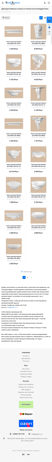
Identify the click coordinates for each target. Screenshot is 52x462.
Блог (26, 365)
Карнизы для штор (26, 397)
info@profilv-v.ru (12, 307)
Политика (26, 361)
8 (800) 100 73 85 (19, 434)
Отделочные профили (26, 384)
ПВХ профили (26, 389)
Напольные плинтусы (26, 387)
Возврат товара (26, 377)
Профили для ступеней (26, 392)
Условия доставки (26, 374)
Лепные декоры (26, 395)
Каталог (26, 381)
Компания (26, 352)
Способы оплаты (26, 371)
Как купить (26, 369)
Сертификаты (26, 358)
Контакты (26, 356)
